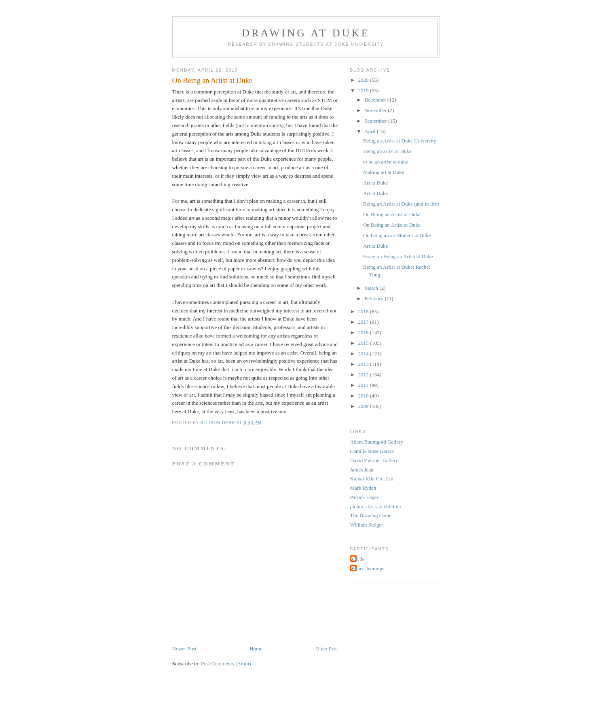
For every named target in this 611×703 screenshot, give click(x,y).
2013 (364, 364)
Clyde (358, 559)
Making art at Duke (383, 172)
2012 (364, 375)
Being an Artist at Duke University (399, 141)
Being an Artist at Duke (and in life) (401, 204)
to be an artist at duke (385, 162)
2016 (364, 332)
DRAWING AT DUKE (306, 33)
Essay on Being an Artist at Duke (398, 256)
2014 (364, 353)
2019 (364, 90)
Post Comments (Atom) (226, 664)
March (371, 288)
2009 (364, 406)
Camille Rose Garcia (372, 451)
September (376, 121)
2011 (364, 385)
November (376, 110)
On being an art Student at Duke (397, 235)
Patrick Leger (364, 497)
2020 (364, 80)
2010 (364, 396)
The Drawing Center (371, 515)
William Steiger (366, 525)
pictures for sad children (375, 506)
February (374, 298)
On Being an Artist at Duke (392, 214)
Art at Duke (375, 183)
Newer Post (184, 649)
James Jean (362, 470)
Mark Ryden (363, 488)
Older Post (326, 649)
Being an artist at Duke (387, 151)
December (375, 100)
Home (255, 649)
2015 (364, 343)
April (370, 131)
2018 (364, 311)
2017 (364, 322)
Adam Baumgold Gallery (376, 442)
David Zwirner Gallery (374, 460)
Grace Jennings (368, 568)
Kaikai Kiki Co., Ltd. (372, 479)
